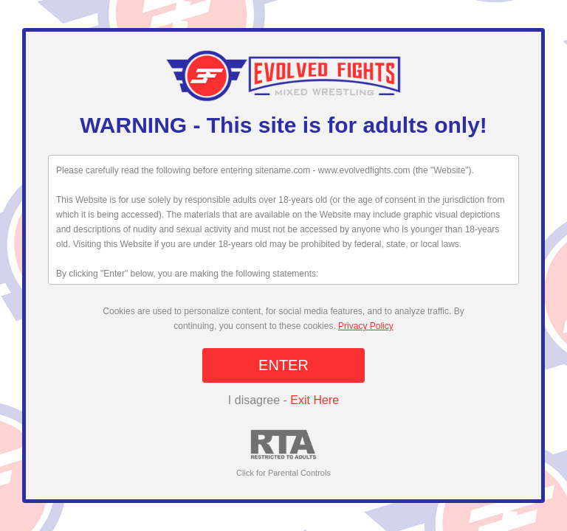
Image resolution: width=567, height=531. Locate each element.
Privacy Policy (366, 326)
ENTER (283, 365)
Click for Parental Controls (283, 453)
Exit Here (314, 400)
